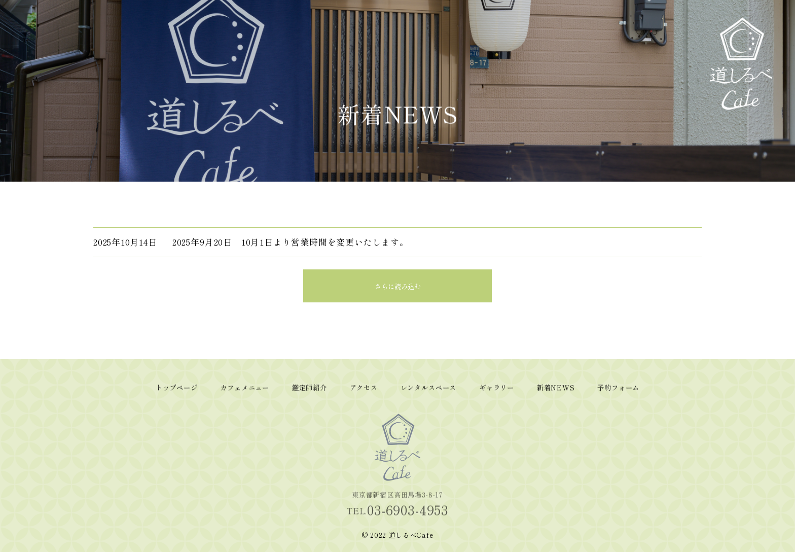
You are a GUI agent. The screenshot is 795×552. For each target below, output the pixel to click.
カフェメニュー (515, 42)
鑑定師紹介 (542, 35)
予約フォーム (682, 39)
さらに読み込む (398, 286)
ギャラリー (626, 35)
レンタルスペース (598, 46)
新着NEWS (654, 37)
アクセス (570, 32)
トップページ (487, 39)
